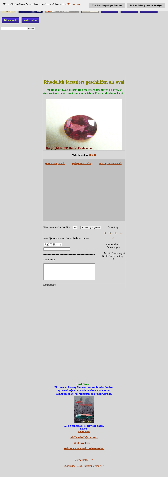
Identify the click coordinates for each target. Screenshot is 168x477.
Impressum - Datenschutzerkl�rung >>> (84, 469)
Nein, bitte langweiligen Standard (107, 5)
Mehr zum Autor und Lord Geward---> (84, 451)
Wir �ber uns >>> (84, 463)
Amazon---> (84, 434)
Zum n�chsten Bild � (110, 163)
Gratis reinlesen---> (84, 446)
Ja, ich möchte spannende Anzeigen (146, 5)
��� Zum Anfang (82, 163)
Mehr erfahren (74, 4)
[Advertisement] (84, 53)
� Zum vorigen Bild (55, 163)
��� (92, 155)
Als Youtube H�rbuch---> (84, 440)
